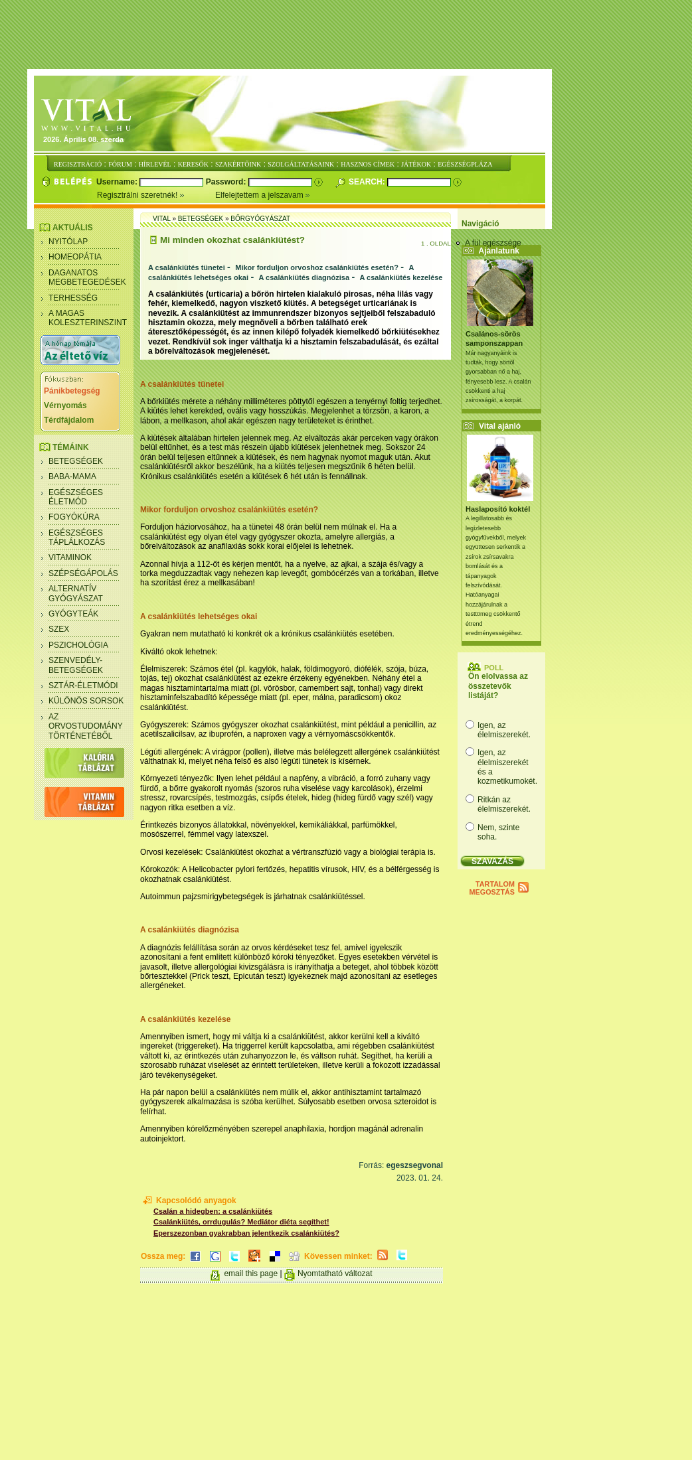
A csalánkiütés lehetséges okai (198, 616)
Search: (368, 181)
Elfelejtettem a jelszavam (262, 195)
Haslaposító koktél (498, 509)
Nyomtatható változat (335, 1273)
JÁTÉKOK (416, 164)
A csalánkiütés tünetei (186, 267)
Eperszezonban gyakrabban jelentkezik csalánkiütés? (246, 1233)
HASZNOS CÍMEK (367, 164)
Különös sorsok (86, 700)
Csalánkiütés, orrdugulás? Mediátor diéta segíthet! (241, 1222)
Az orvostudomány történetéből (85, 726)
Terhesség (73, 298)
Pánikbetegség (72, 391)
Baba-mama (72, 476)
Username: (117, 181)
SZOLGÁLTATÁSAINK (301, 164)
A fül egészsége (493, 243)
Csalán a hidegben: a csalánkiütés (212, 1211)
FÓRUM (120, 164)
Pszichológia (78, 645)
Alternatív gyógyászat (75, 593)
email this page (251, 1273)
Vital (162, 218)
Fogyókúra (74, 517)
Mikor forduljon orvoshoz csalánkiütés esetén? (316, 267)
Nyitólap (68, 241)
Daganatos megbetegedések (87, 277)
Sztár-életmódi (83, 685)
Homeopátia (75, 256)
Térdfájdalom (69, 420)
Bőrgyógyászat (260, 218)
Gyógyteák (73, 614)
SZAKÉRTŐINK (238, 164)
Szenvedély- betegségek (75, 665)
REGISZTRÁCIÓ (78, 164)
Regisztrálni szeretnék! (156, 195)
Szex (58, 629)
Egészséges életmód (75, 497)
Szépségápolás (83, 573)
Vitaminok (70, 557)
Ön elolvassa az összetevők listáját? (498, 686)
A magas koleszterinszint (87, 318)
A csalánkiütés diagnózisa (304, 277)
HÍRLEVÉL (155, 164)
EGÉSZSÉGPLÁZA (465, 164)
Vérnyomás (65, 405)
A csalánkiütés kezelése (401, 277)
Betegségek (75, 461)
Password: (227, 181)
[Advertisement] (346, 35)
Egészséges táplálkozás (76, 537)
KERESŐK (193, 164)
